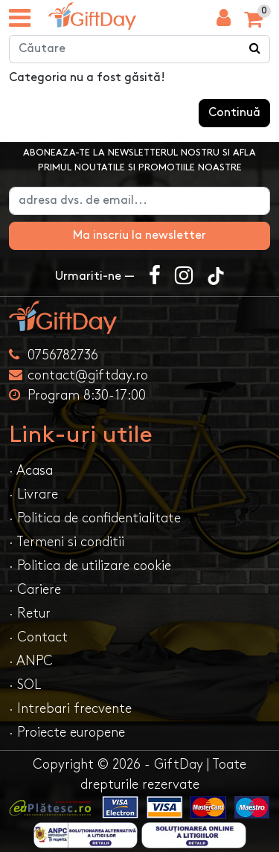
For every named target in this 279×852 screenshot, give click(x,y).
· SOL (25, 685)
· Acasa (31, 470)
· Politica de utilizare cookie (90, 566)
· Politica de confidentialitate (95, 518)
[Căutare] (255, 49)
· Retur (30, 613)
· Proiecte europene (67, 732)
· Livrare (33, 494)
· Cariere (35, 589)
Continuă (234, 112)
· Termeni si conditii (66, 542)
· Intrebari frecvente (70, 708)
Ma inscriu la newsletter (139, 235)
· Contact (38, 637)
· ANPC (31, 661)
